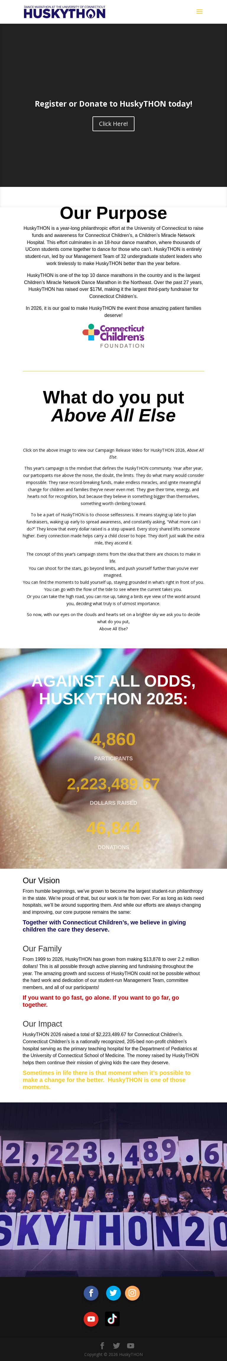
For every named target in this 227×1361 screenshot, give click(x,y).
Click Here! (113, 124)
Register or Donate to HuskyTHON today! (113, 103)
